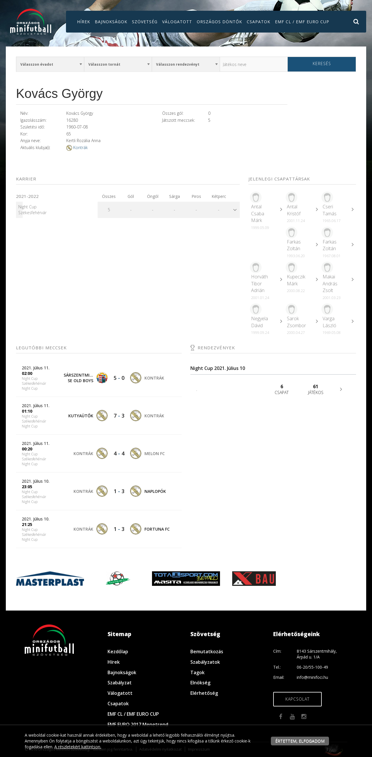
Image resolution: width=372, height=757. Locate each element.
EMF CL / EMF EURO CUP (302, 21)
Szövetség (145, 21)
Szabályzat (120, 682)
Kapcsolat (297, 699)
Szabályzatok (205, 662)
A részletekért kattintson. (77, 746)
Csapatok (258, 21)
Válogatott (177, 21)
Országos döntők (219, 21)
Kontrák (80, 147)
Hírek (83, 21)
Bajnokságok (111, 21)
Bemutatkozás (206, 651)
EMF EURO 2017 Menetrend (138, 724)
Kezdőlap (118, 651)
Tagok (197, 672)
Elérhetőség (204, 693)
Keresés (322, 63)
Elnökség (200, 682)
